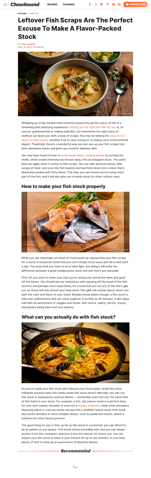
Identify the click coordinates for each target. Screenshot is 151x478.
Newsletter (135, 4)
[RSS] (119, 5)
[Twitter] (96, 5)
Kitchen (22, 13)
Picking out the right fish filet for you (92, 127)
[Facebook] (90, 5)
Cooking (68, 4)
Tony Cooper (28, 44)
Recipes (52, 4)
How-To (33, 13)
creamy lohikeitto (89, 405)
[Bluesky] (113, 5)
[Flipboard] (102, 5)
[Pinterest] (107, 5)
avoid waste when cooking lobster (83, 155)
